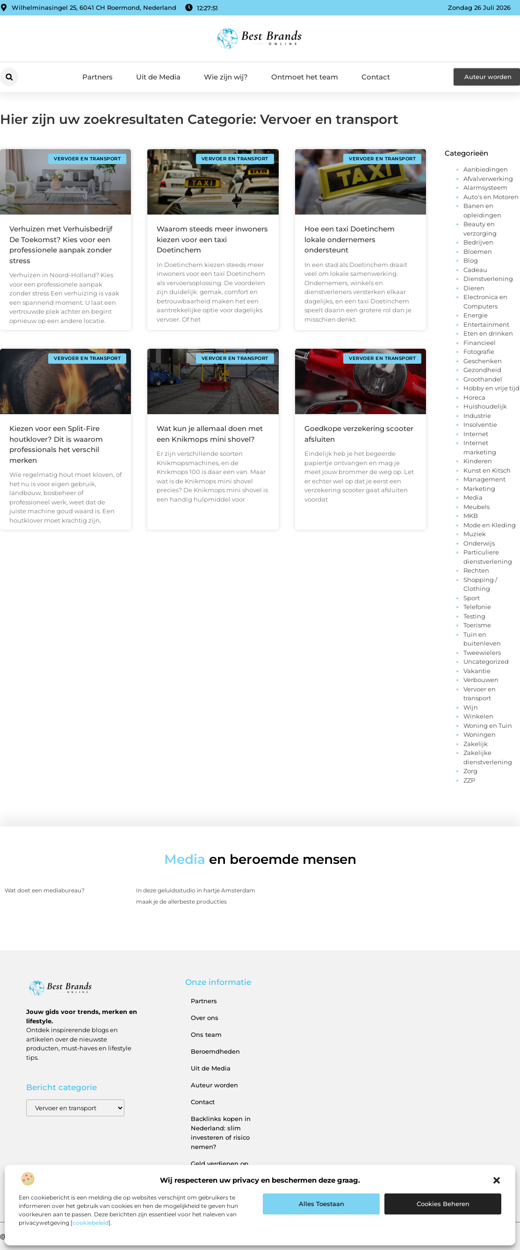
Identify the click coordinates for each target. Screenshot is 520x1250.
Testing (474, 616)
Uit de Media (158, 76)
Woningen (479, 734)
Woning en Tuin (487, 725)
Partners (97, 76)
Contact (375, 76)
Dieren (473, 288)
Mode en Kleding (489, 525)
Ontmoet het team (304, 76)
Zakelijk (475, 743)
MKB (470, 515)
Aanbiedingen (485, 169)
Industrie (477, 415)
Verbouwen (480, 679)
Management (484, 479)
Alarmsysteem (485, 187)
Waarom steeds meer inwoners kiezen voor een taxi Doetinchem (212, 239)
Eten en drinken (488, 333)
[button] (496, 1180)
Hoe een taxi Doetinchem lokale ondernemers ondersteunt (349, 239)
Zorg (470, 771)
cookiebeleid (90, 1222)
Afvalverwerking (488, 178)
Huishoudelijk (485, 406)
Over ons (204, 1017)
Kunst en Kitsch (487, 470)
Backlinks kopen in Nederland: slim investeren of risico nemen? (221, 1132)
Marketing (479, 488)
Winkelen (478, 716)
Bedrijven (478, 242)
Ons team (206, 1034)
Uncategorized (486, 661)
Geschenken (482, 361)
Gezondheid (482, 370)
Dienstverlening (488, 278)
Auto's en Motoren (491, 197)
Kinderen (477, 461)
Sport (471, 598)
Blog (470, 260)
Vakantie (477, 671)
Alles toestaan (321, 1203)
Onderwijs (479, 543)
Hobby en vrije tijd (491, 388)
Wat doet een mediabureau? (45, 890)
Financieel (479, 342)
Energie (475, 315)
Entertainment (486, 324)
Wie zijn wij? (226, 76)
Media (473, 497)
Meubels (476, 506)
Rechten (476, 570)
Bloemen (477, 251)
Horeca (474, 397)
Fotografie (478, 351)
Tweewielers (482, 652)
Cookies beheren (443, 1203)
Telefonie (477, 607)
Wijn (470, 707)
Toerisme (477, 625)
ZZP (469, 780)
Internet (475, 434)
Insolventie (480, 424)
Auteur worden (214, 1085)
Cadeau (475, 269)
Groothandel (482, 379)
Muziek (474, 534)
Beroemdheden (215, 1051)
